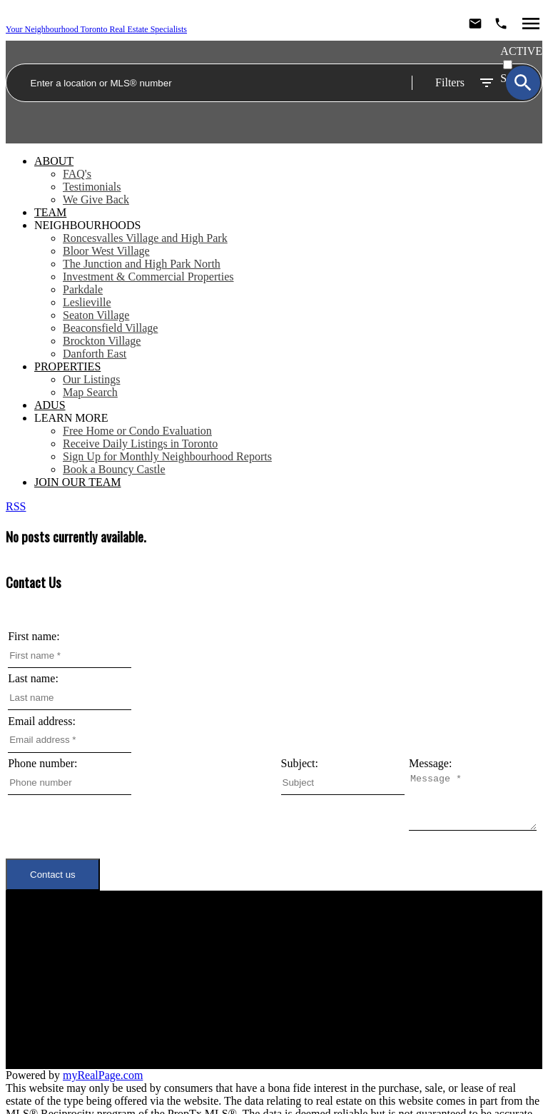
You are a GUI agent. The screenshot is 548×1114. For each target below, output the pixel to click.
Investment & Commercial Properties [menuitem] (148, 276)
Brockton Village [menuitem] (102, 341)
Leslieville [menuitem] (87, 302)
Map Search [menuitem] (90, 392)
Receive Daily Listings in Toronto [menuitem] (140, 443)
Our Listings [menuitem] (91, 379)
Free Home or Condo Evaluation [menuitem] (137, 431)
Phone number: (42, 763)
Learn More (71, 418)
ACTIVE (521, 51)
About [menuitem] (53, 161)
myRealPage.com (103, 1063)
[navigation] (274, 322)
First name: (33, 636)
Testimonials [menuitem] (92, 187)
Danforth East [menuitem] (94, 354)
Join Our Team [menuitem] (77, 482)
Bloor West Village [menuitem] (106, 251)
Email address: (42, 721)
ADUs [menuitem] (50, 405)
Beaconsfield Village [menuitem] (110, 328)
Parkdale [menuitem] (83, 289)
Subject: (299, 763)
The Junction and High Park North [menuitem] (141, 264)
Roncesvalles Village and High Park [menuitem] (145, 238)
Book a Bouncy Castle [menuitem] (114, 469)
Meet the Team (134, 977)
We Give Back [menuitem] (96, 199)
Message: (29, 806)
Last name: (33, 678)
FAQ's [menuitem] (77, 174)
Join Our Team (134, 990)
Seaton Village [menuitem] (96, 315)
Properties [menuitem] (67, 366)
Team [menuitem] (50, 212)
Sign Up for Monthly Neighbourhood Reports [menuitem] (167, 456)
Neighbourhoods (87, 225)
